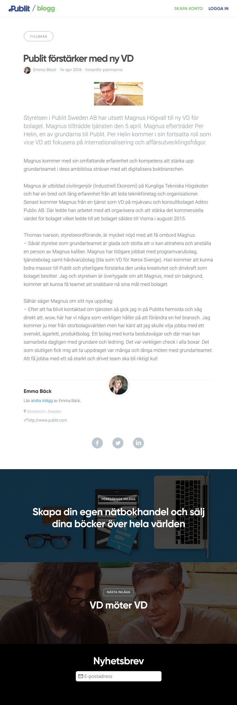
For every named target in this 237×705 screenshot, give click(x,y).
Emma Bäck (44, 70)
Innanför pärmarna (104, 70)
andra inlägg (42, 401)
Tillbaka (38, 36)
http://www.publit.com (47, 420)
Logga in (218, 8)
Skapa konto (188, 8)
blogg (43, 8)
